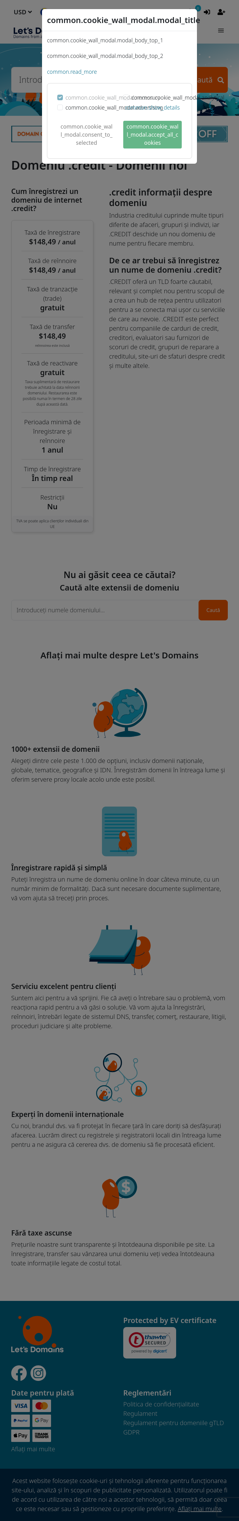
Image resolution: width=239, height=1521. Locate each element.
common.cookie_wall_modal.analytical (177, 97)
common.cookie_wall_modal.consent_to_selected (87, 135)
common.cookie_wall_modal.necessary (112, 97)
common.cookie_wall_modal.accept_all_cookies (153, 135)
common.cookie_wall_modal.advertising (114, 107)
